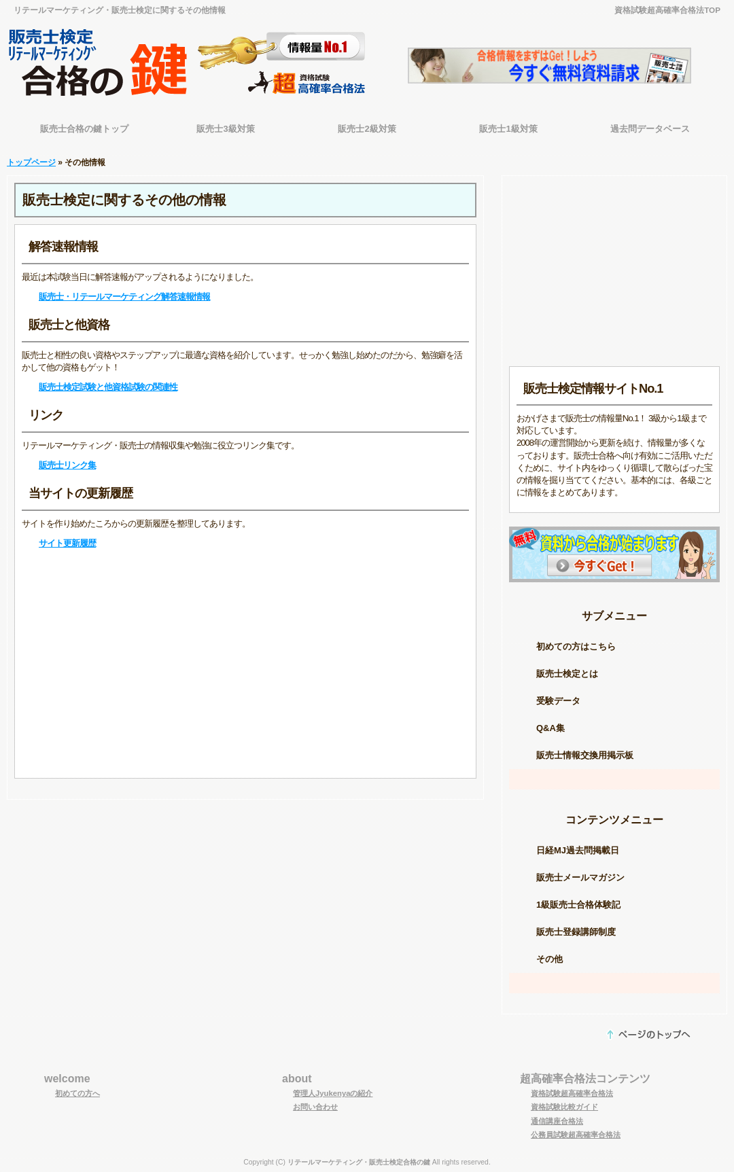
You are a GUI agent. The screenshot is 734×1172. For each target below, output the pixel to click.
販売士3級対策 (225, 129)
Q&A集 (550, 728)
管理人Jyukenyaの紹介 (333, 1093)
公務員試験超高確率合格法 (576, 1135)
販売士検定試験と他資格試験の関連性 (108, 387)
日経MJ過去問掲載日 (577, 850)
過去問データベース (650, 129)
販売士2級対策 (367, 129)
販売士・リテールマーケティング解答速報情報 (124, 296)
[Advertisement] (245, 664)
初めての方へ (77, 1093)
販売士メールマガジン (580, 877)
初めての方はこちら (576, 646)
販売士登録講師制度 (576, 932)
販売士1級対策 (508, 129)
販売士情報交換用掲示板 (584, 755)
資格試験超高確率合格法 (572, 1093)
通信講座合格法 (557, 1121)
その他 (549, 959)
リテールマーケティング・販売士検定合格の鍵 (358, 1162)
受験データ (558, 701)
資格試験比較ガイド (564, 1107)
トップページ (31, 162)
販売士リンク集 (67, 465)
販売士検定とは (567, 674)
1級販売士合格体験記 (578, 905)
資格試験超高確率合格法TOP (667, 9)
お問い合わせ (315, 1107)
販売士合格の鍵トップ (84, 129)
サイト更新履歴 (67, 543)
